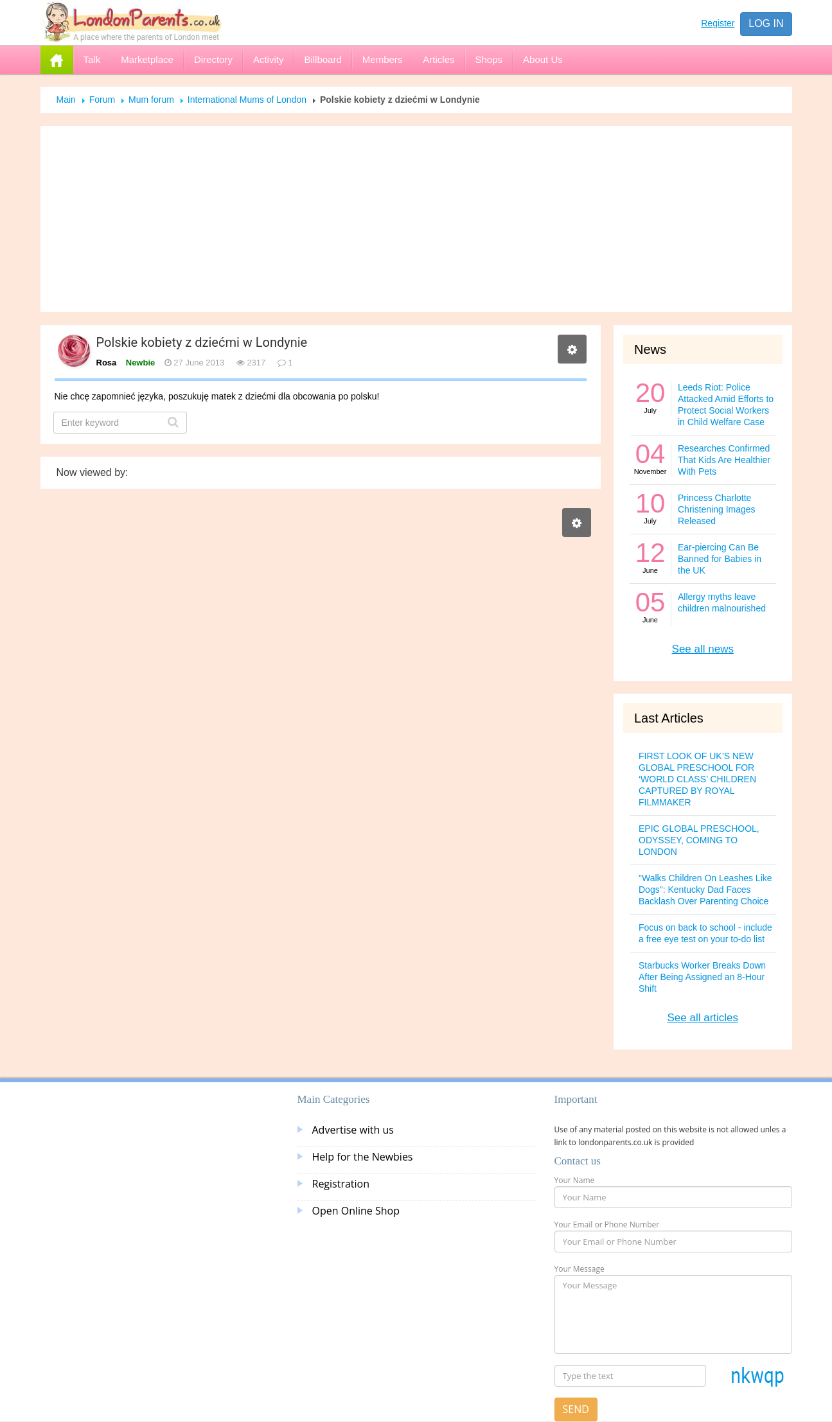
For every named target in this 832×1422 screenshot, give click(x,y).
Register (717, 23)
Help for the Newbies (362, 1156)
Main (66, 99)
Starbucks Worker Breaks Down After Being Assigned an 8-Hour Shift (702, 977)
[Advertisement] (416, 219)
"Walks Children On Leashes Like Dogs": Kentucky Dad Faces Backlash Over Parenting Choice (705, 889)
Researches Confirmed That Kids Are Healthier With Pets (724, 460)
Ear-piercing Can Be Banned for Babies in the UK (719, 558)
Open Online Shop (356, 1210)
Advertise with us (353, 1129)
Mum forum (151, 99)
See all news (703, 649)
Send (576, 1409)
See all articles (702, 1018)
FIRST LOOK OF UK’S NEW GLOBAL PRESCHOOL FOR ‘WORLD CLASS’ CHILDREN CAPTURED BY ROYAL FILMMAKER (697, 779)
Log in (765, 23)
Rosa (106, 362)
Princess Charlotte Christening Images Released (717, 509)
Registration (341, 1183)
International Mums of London (247, 99)
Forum (102, 99)
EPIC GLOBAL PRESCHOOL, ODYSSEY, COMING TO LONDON (699, 840)
